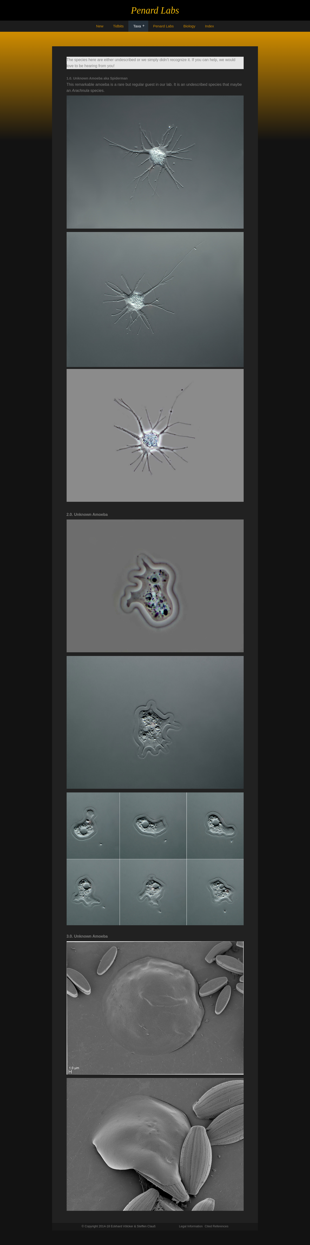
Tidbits (118, 26)
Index (209, 26)
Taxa (137, 26)
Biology (189, 26)
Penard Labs (163, 26)
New (99, 26)
